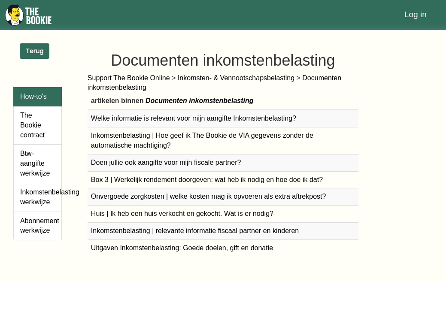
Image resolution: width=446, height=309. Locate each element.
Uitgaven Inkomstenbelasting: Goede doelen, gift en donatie (182, 247)
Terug (34, 51)
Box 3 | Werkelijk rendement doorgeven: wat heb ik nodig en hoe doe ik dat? (207, 179)
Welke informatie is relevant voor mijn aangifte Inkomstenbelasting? (193, 118)
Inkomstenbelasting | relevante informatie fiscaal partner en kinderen (195, 230)
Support (100, 78)
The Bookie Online (141, 78)
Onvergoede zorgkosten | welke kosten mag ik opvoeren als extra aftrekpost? (208, 196)
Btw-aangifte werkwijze (35, 163)
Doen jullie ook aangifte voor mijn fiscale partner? (166, 162)
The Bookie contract (32, 125)
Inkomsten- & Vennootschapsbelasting (236, 78)
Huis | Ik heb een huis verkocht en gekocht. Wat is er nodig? (182, 213)
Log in (415, 14)
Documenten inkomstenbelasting (200, 100)
